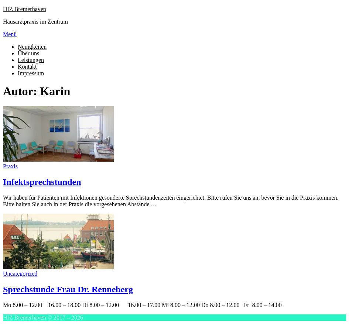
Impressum (31, 73)
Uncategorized (20, 273)
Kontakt (27, 66)
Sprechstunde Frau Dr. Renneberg (68, 289)
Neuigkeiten (32, 47)
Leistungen (31, 60)
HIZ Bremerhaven (24, 9)
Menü (10, 34)
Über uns (28, 53)
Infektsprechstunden (42, 182)
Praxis (10, 166)
